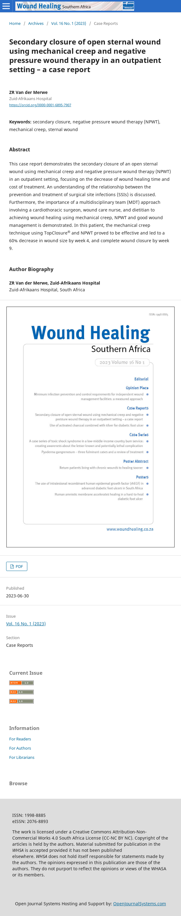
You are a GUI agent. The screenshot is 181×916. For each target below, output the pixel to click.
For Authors (20, 748)
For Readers (20, 739)
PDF (19, 566)
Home (15, 23)
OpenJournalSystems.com (139, 903)
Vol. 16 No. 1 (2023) (68, 23)
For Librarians (21, 757)
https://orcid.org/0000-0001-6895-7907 (40, 105)
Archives (36, 23)
